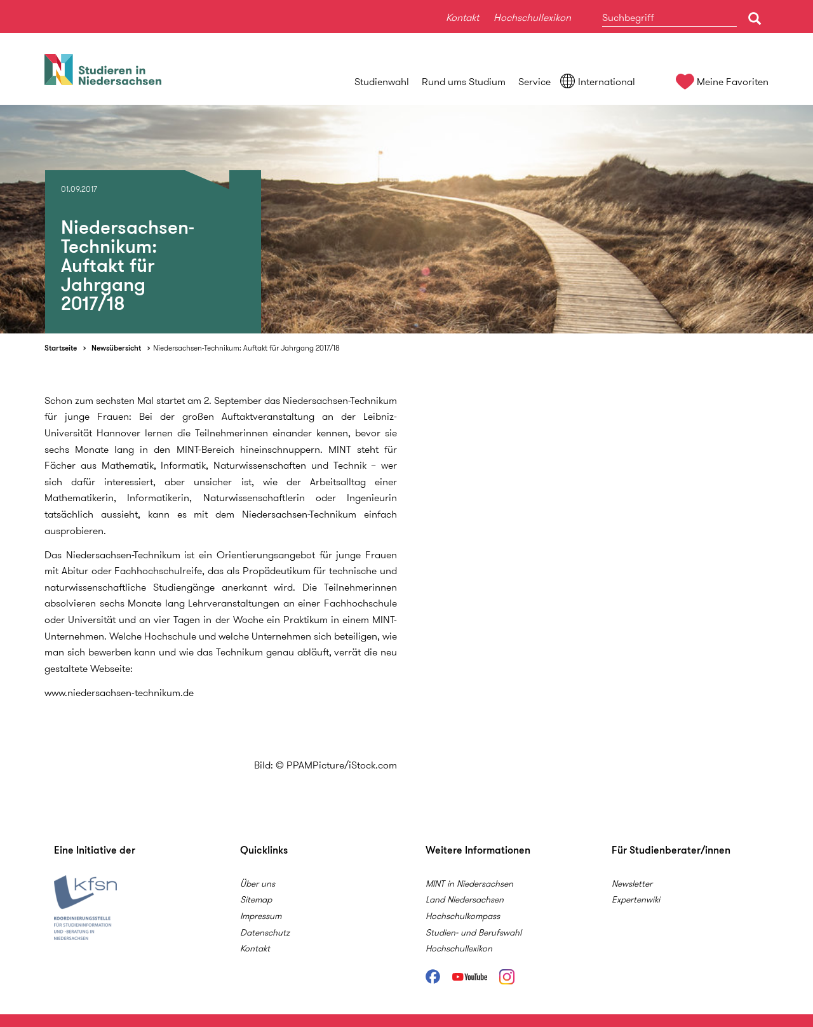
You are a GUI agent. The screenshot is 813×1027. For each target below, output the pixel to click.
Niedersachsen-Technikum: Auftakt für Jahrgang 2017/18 (246, 347)
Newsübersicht (116, 347)
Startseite (60, 347)
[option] (406, 219)
